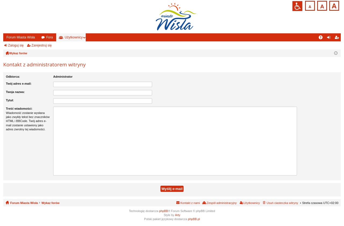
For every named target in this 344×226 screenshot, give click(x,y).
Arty (177, 215)
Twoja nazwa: (15, 92)
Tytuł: (10, 100)
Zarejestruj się (41, 45)
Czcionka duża (333, 5)
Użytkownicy (74, 37)
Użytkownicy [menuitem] (251, 203)
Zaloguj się (16, 45)
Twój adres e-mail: (18, 83)
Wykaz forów (50, 203)
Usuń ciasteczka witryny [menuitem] (282, 203)
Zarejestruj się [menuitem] (338, 38)
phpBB (163, 211)
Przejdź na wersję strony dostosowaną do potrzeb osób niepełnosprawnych (297, 6)
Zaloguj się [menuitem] (330, 38)
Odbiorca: (13, 76)
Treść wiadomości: (19, 108)
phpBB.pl (194, 219)
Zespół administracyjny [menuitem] (222, 203)
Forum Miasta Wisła (20, 37)
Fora (49, 37)
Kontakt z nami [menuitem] (190, 203)
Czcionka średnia (321, 5)
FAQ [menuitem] (322, 38)
